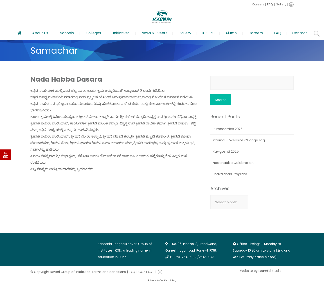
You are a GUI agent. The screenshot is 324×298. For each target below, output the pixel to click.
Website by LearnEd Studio (260, 270)
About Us (40, 33)
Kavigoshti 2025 (226, 151)
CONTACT (146, 272)
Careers (258, 4)
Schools (67, 33)
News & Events (154, 33)
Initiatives (121, 33)
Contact (299, 33)
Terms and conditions (108, 272)
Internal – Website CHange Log (239, 140)
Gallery (281, 4)
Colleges (93, 33)
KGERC (208, 33)
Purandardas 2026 (228, 128)
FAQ (270, 4)
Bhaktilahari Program (230, 174)
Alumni (231, 33)
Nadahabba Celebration (233, 162)
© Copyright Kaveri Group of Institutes (60, 272)
